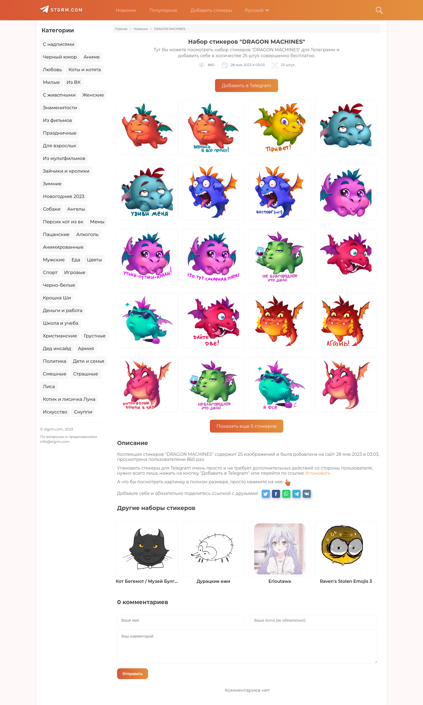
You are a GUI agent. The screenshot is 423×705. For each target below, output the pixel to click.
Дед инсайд (57, 348)
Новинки (122, 10)
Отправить (132, 674)
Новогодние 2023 (63, 196)
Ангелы (76, 209)
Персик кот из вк (63, 221)
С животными (59, 95)
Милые (51, 82)
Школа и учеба (60, 323)
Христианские (60, 335)
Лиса (49, 386)
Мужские (54, 259)
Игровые (75, 272)
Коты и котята (85, 69)
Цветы (94, 259)
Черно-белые (59, 285)
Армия (86, 348)
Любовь (52, 69)
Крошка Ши (57, 297)
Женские (93, 95)
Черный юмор (60, 57)
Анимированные (63, 247)
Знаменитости (60, 107)
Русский (250, 10)
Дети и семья (88, 361)
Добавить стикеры (207, 10)
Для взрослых (59, 145)
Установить (317, 473)
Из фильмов (57, 120)
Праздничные (59, 133)
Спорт (50, 272)
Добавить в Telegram (246, 85)
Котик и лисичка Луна (69, 399)
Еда (75, 259)
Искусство (55, 412)
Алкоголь (87, 234)
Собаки (51, 209)
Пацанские (56, 234)
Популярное (159, 10)
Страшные (85, 374)
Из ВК (74, 82)
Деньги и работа (62, 310)
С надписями (58, 44)
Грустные (94, 335)
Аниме (92, 57)
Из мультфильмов (64, 158)
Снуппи (83, 412)
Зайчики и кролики (66, 171)
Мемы (97, 221)
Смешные (54, 374)
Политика (54, 361)
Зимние (52, 183)
